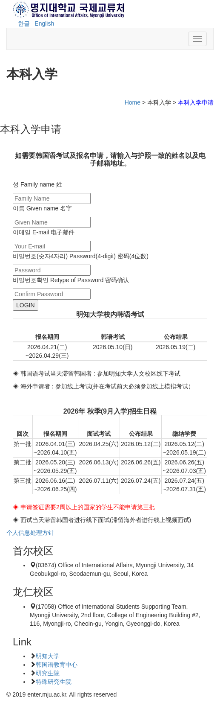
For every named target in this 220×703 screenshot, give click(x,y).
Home (132, 102)
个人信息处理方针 (30, 532)
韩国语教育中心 (56, 664)
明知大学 (48, 656)
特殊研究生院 (53, 681)
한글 (24, 23)
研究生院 (48, 673)
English (44, 23)
